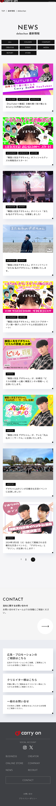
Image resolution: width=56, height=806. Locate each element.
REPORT (10, 53)
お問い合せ (28, 793)
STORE (28, 53)
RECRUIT (33, 770)
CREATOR (10, 47)
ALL (9, 42)
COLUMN (28, 42)
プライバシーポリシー (28, 798)
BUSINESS (11, 756)
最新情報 (11, 11)
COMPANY (46, 42)
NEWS (9, 770)
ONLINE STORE (14, 763)
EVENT (28, 47)
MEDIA (46, 47)
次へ (33, 559)
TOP (3, 11)
